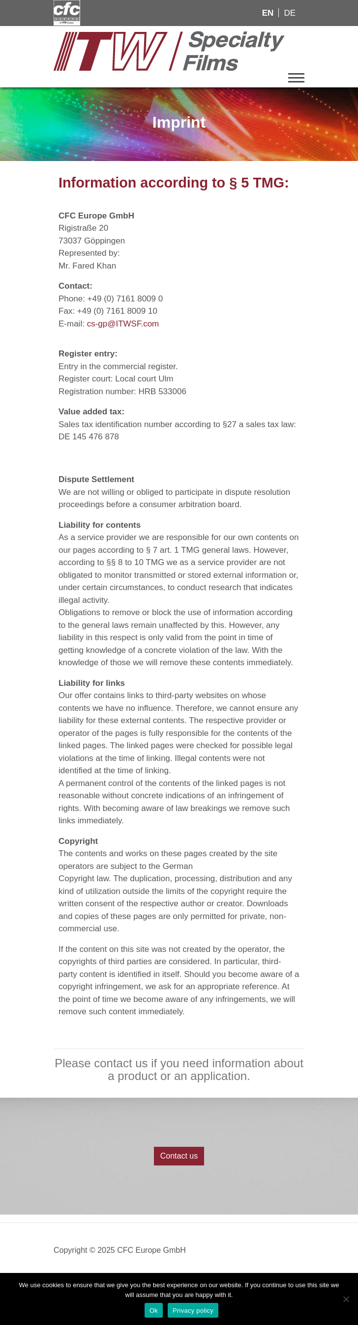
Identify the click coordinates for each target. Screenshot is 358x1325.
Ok (153, 1310)
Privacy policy (193, 1310)
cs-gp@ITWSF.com (123, 323)
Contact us (179, 1156)
